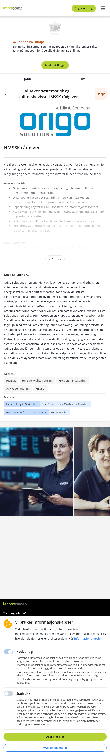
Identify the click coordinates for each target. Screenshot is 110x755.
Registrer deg (84, 8)
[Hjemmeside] (15, 604)
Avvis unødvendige (55, 748)
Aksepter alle (55, 737)
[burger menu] (103, 8)
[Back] (7, 94)
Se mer (55, 259)
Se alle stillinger (55, 65)
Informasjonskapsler (88, 638)
